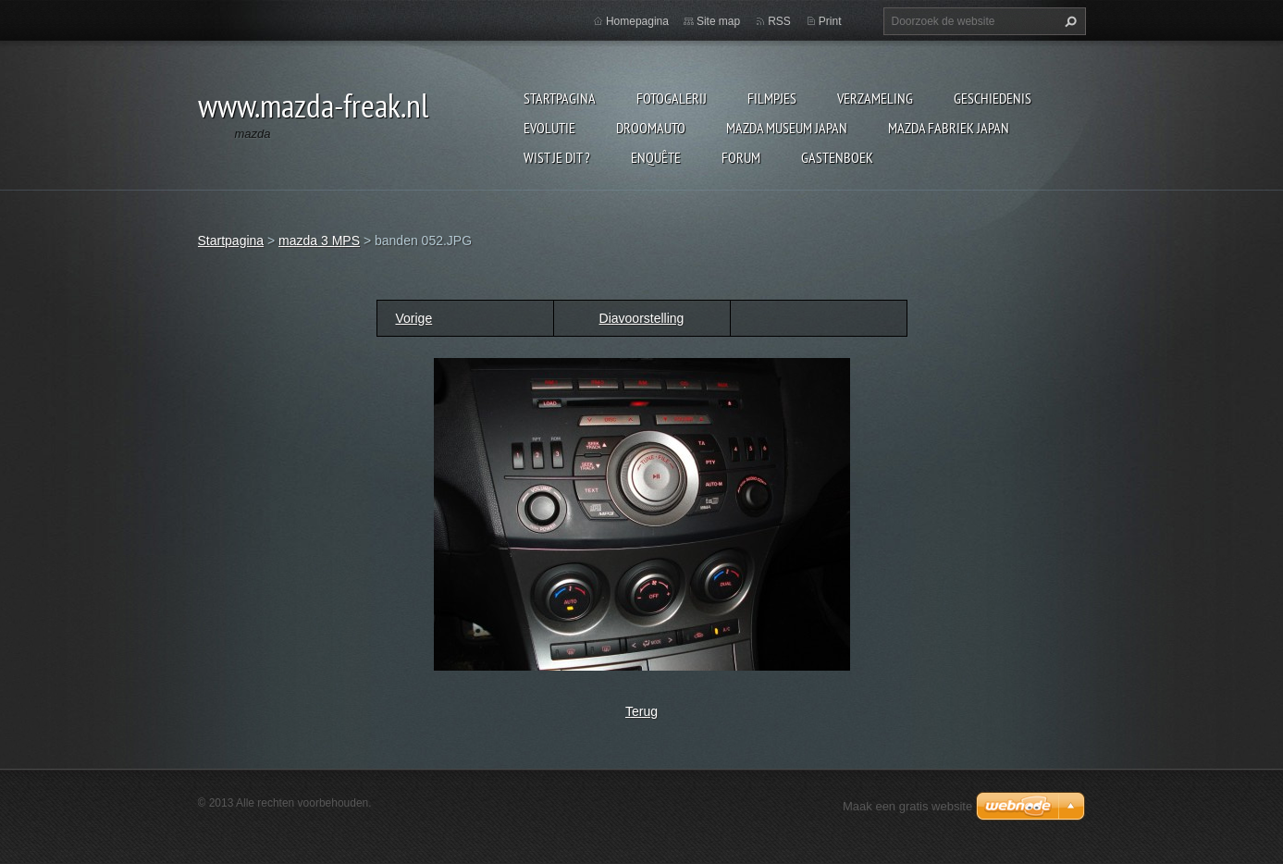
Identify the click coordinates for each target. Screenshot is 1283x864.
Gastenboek (837, 157)
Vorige (414, 318)
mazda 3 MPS (319, 240)
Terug (641, 711)
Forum (741, 157)
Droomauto (650, 127)
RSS (779, 21)
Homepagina (637, 21)
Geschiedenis (992, 98)
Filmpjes (771, 98)
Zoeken (1068, 21)
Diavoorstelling (642, 318)
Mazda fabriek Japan (948, 127)
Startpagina (560, 98)
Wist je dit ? (557, 157)
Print (830, 21)
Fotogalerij (671, 98)
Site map (718, 21)
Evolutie (549, 127)
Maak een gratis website (907, 806)
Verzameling (875, 98)
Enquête (656, 157)
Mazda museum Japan (786, 127)
